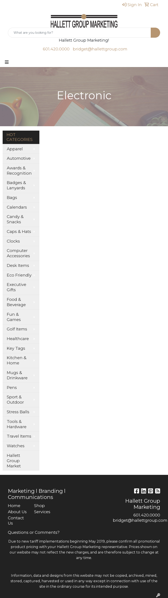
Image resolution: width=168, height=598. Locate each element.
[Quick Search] (79, 33)
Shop (39, 505)
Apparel (15, 148)
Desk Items (18, 265)
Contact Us (16, 520)
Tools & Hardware (16, 424)
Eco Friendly (19, 275)
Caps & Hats (19, 231)
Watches (15, 445)
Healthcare (18, 338)
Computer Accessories (18, 253)
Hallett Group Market (14, 460)
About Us (17, 511)
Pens (12, 387)
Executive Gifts (16, 287)
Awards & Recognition (19, 170)
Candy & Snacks (15, 219)
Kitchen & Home (16, 360)
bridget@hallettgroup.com (100, 48)
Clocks (13, 241)
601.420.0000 (56, 48)
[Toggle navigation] (6, 62)
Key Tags (16, 348)
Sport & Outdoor (15, 399)
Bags (12, 197)
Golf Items (17, 329)
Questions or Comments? (34, 532)
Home (14, 505)
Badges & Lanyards (16, 185)
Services (42, 511)
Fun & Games (14, 317)
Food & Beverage (16, 302)
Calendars (17, 207)
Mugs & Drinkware (17, 375)
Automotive (19, 158)
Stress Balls (18, 411)
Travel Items (19, 436)
